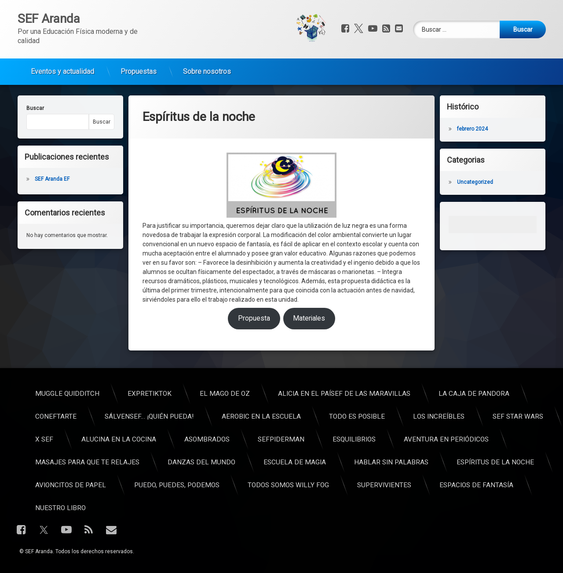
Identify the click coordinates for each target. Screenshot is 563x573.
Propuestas (139, 53)
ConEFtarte (378, 416)
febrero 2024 (495, 129)
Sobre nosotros (207, 53)
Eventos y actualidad (62, 53)
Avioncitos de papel (393, 485)
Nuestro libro (383, 508)
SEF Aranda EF (29, 179)
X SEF (367, 439)
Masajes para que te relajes (410, 462)
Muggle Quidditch (390, 394)
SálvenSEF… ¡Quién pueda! (472, 416)
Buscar (12, 108)
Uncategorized (498, 182)
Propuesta (254, 263)
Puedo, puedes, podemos (499, 485)
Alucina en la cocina (441, 439)
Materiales (309, 263)
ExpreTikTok (472, 394)
